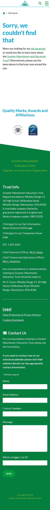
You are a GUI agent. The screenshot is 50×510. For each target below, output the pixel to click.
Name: (25, 384)
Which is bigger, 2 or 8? (25, 460)
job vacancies (38, 48)
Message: (25, 436)
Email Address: (25, 398)
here (11, 224)
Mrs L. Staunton (11, 261)
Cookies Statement (13, 320)
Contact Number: (25, 412)
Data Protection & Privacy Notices (22, 314)
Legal (7, 309)
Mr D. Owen (36, 252)
